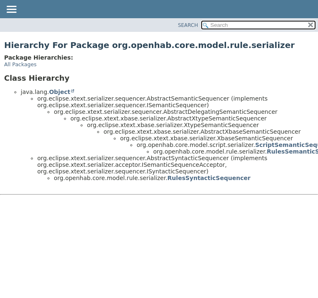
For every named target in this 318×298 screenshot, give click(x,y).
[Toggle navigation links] (11, 10)
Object (59, 92)
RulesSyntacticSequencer (209, 178)
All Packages (20, 64)
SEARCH (188, 25)
